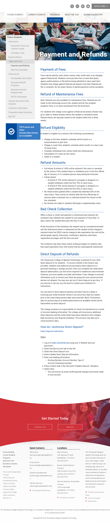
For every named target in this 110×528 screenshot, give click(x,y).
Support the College (10, 492)
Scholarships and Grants (21, 78)
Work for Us (7, 498)
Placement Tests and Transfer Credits (20, 47)
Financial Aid (13, 74)
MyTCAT (11, 116)
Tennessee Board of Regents (64, 510)
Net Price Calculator (19, 70)
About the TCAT (72, 15)
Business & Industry (93, 15)
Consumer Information (18, 108)
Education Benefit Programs (18, 84)
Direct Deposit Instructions (52, 331)
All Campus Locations (67, 498)
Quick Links (101, 6)
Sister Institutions (9, 495)
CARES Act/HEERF (9, 486)
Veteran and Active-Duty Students (18, 102)
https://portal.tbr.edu (60, 343)
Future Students (15, 15)
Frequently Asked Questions (20, 112)
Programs (55, 15)
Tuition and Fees (15, 61)
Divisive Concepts (94, 498)
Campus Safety (8, 489)
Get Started (55, 20)
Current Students (36, 15)
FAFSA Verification (19, 97)
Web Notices (92, 501)
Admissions (13, 41)
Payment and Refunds (20, 65)
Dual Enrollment (15, 57)
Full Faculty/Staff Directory (41, 490)
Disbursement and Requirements (18, 91)
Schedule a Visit (17, 53)
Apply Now (70, 427)
